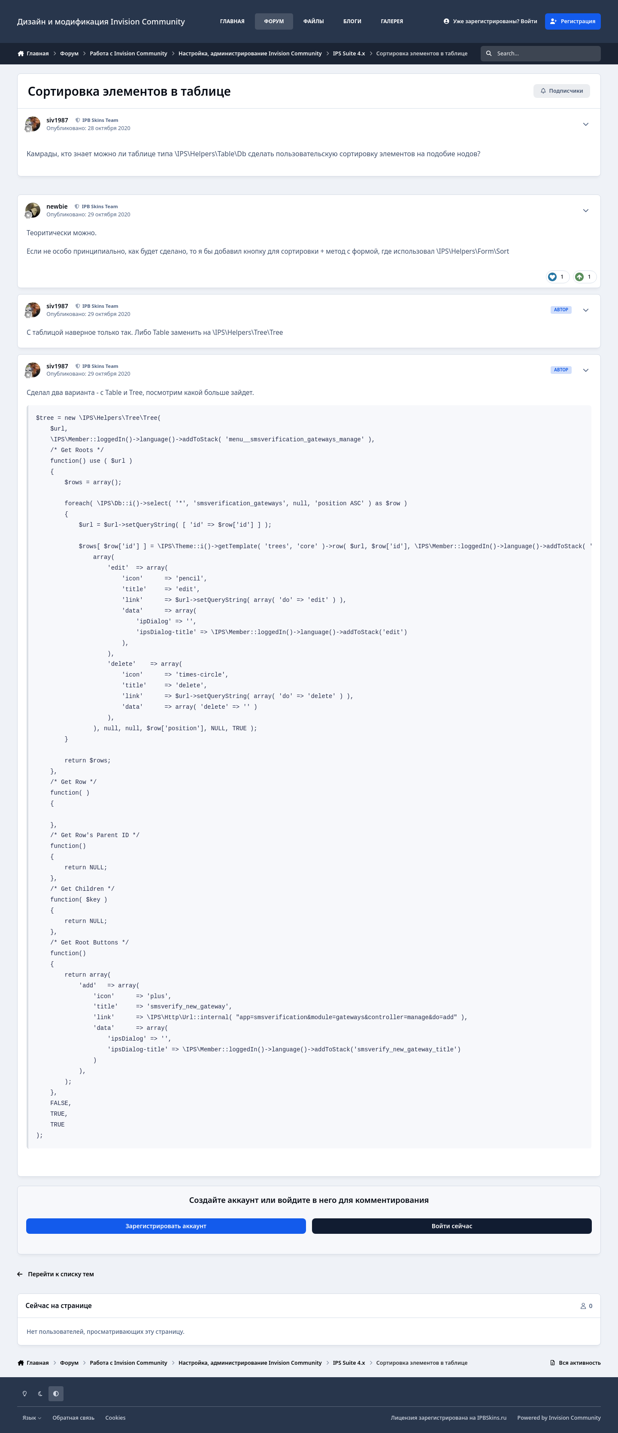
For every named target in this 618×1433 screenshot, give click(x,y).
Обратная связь (73, 1417)
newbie (56, 206)
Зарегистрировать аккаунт (166, 1226)
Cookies (116, 1417)
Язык (32, 1417)
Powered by (559, 1417)
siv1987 (57, 120)
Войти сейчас (452, 1226)
